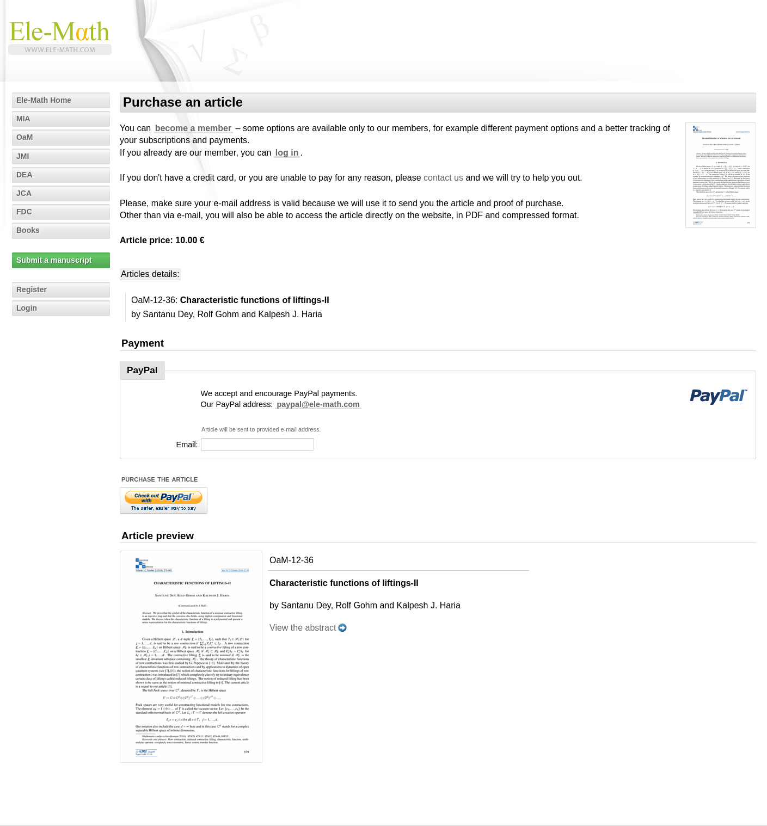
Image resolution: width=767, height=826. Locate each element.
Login (26, 308)
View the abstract (302, 627)
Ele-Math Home (43, 100)
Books (28, 230)
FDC (24, 211)
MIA (23, 118)
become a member (193, 128)
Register (31, 289)
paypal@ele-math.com (318, 404)
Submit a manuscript (53, 260)
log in (287, 152)
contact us (443, 177)
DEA (24, 174)
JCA (24, 193)
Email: (187, 444)
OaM (24, 137)
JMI (22, 156)
